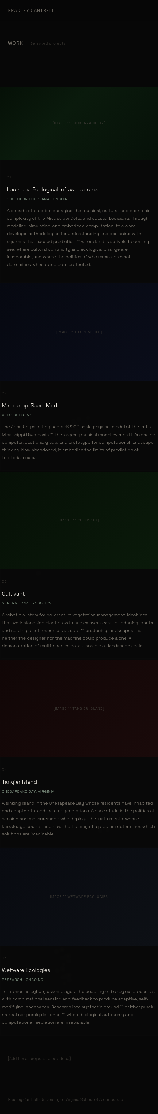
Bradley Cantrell (31, 10)
